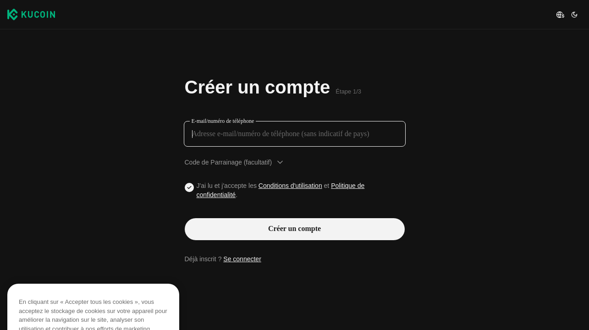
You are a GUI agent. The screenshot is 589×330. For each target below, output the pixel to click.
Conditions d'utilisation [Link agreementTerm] (290, 185)
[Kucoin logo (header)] (31, 14)
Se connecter (242, 259)
